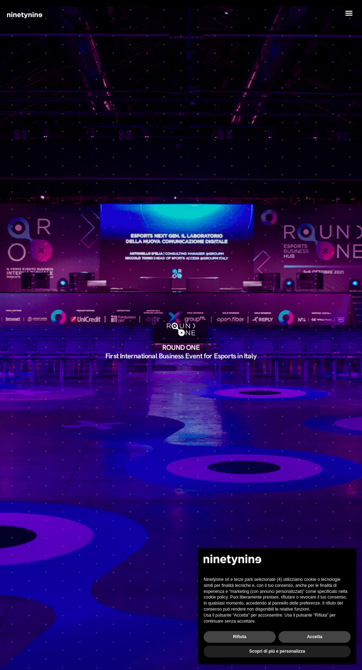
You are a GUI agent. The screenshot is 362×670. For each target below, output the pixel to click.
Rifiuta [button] (239, 636)
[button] (349, 13)
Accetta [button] (314, 636)
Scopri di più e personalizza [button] (277, 651)
